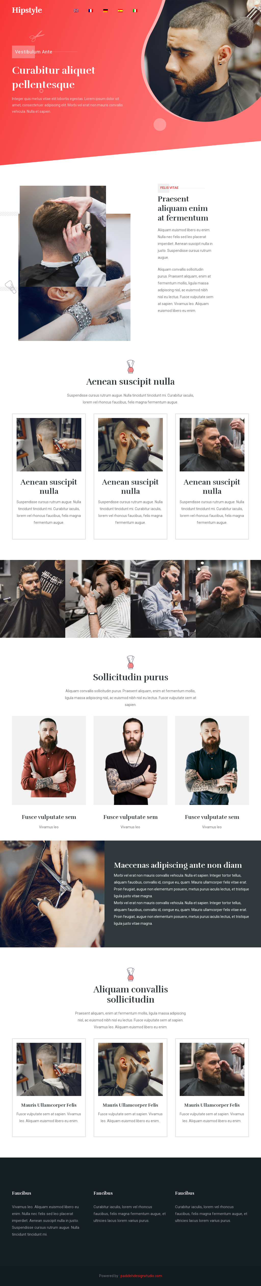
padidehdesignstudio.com (141, 1276)
